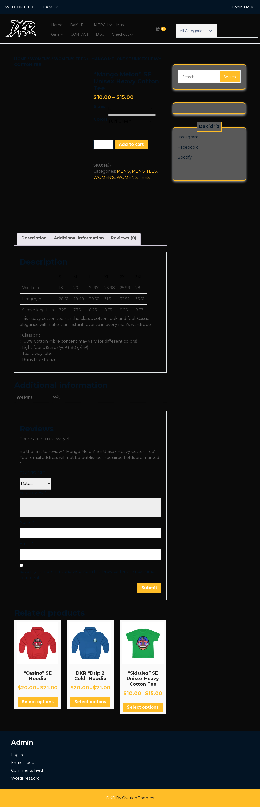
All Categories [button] (196, 30)
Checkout (120, 34)
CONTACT (79, 34)
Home (56, 25)
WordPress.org (25, 778)
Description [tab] (34, 238)
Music (121, 25)
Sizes (99, 106)
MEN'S (123, 171)
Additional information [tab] (79, 238)
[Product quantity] (103, 144)
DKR (130, 797)
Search (230, 77)
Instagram (188, 137)
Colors (101, 119)
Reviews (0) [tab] (123, 238)
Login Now (242, 7)
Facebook (188, 147)
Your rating (32, 472)
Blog (100, 34)
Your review (33, 492)
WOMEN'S (40, 58)
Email (27, 543)
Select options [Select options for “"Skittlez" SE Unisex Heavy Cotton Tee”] (143, 707)
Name (27, 522)
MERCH (101, 25)
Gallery (57, 34)
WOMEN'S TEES (70, 58)
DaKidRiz (78, 25)
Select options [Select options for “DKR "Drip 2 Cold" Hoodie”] (90, 701)
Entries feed (22, 762)
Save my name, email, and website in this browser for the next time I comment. (88, 574)
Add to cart (131, 144)
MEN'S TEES (144, 171)
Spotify (185, 157)
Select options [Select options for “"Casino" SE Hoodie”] (38, 701)
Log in (17, 754)
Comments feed (27, 770)
